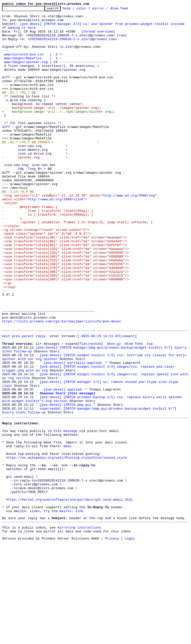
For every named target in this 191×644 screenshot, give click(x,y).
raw (122, 41)
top (149, 410)
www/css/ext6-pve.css (24, 64)
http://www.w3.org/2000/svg (129, 233)
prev (16, 400)
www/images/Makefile (23, 68)
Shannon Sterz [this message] (67, 469)
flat (83, 410)
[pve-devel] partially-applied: (73, 432)
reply (41, 400)
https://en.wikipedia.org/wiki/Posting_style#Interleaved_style (66, 545)
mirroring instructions (79, 627)
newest (129, 400)
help (74, 9)
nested (95, 410)
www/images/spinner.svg (26, 73)
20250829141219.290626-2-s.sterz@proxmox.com (72, 45)
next (6, 400)
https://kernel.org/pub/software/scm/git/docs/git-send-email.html (69, 595)
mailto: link (71, 609)
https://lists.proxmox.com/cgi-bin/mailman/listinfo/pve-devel (61, 384)
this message (65, 513)
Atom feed (127, 9)
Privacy (112, 639)
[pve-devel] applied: (63, 464)
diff (6, 91)
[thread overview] (98, 36)
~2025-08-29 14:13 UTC (100, 400)
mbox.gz (114, 410)
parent (28, 400)
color (89, 9)
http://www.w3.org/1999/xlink (55, 238)
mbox (67, 531)
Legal (130, 639)
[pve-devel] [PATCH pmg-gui (65, 483)
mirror (106, 9)
